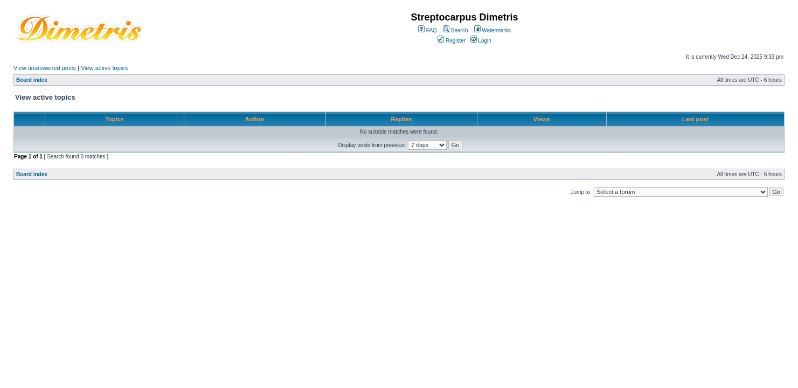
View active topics (104, 68)
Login (480, 41)
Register (452, 41)
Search (455, 30)
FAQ (427, 30)
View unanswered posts (44, 68)
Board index (31, 80)
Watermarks (492, 30)
